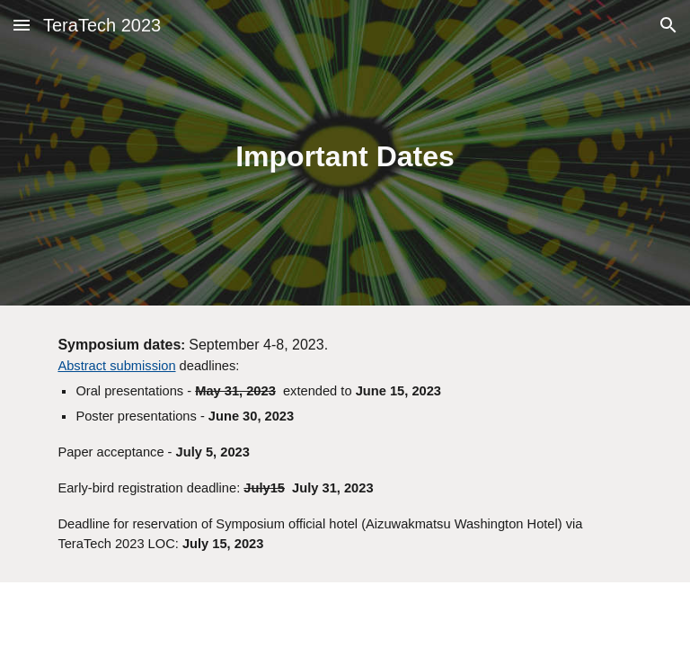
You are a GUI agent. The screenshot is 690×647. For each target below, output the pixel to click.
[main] (344, 153)
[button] (21, 24)
